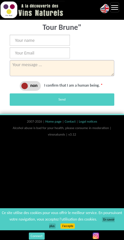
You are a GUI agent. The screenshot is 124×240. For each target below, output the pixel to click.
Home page (53, 121)
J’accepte (67, 226)
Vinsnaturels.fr (32, 9)
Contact (70, 121)
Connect (37, 236)
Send (61, 99)
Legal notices (88, 121)
